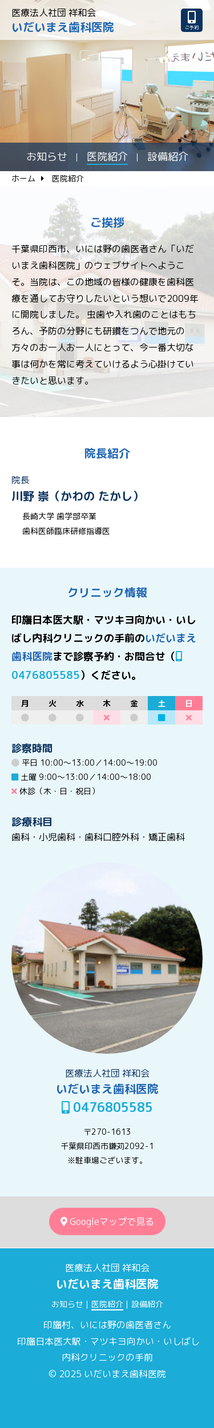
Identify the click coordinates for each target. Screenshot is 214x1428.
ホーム (23, 178)
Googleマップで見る (107, 1221)
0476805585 (107, 1107)
